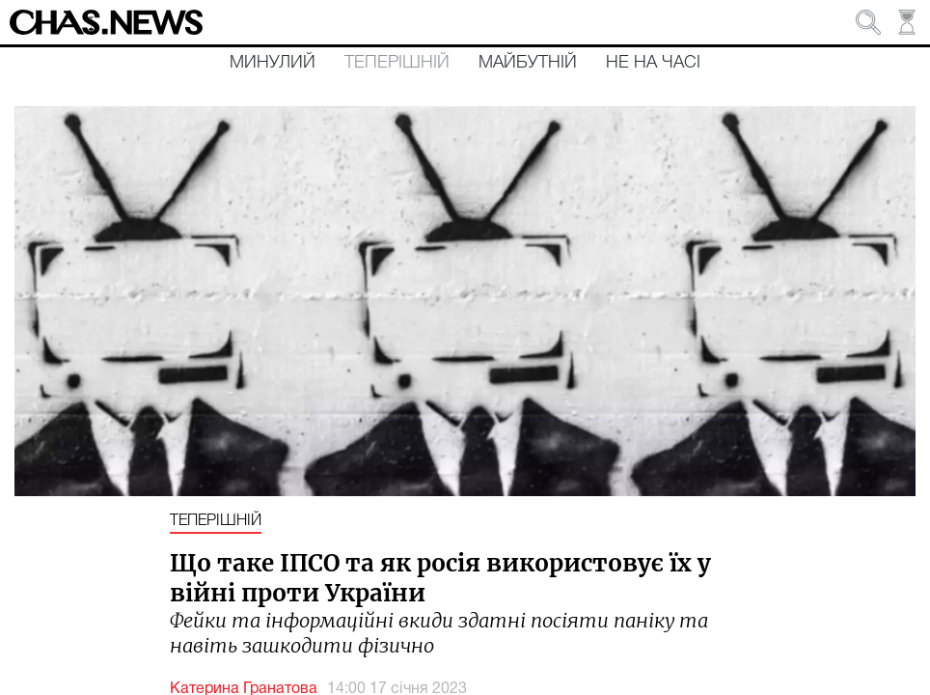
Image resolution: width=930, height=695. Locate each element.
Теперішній (397, 62)
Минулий (272, 62)
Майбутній (528, 62)
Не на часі (653, 62)
